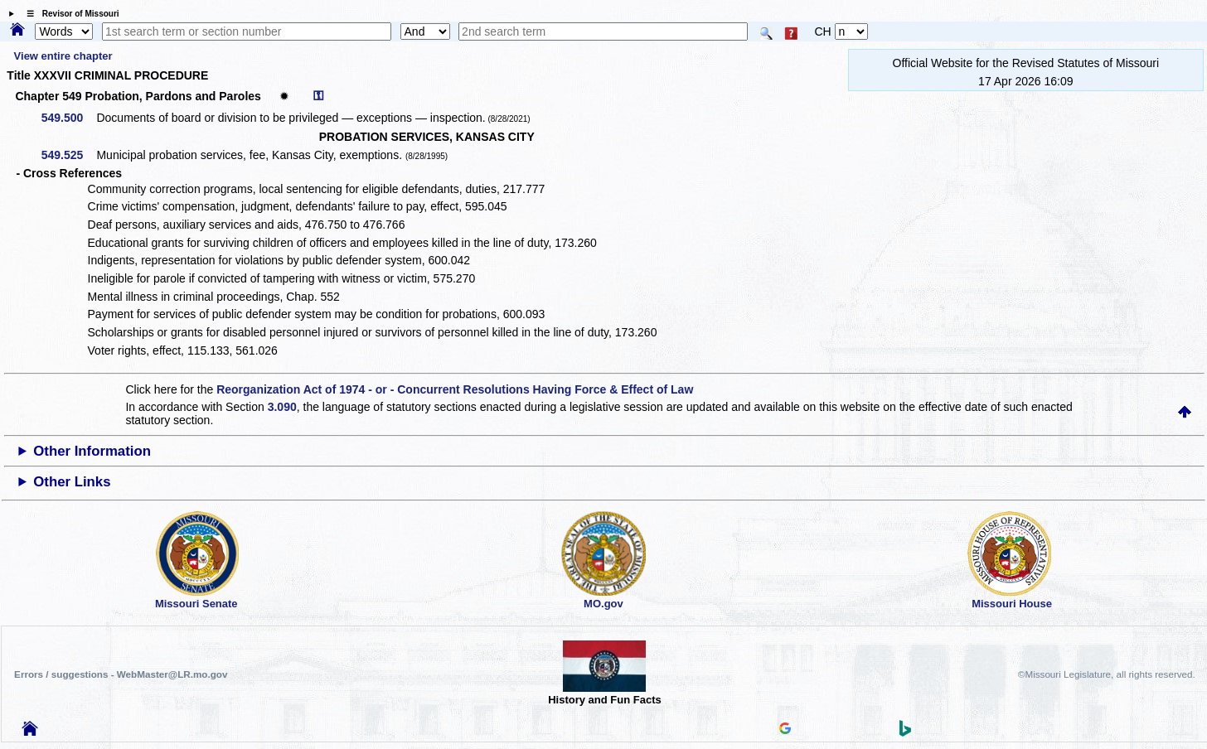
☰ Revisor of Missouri (68, 13)
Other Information (92, 451)
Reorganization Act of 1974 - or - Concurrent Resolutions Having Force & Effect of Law (454, 389)
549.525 (68, 155)
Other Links (71, 482)
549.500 (68, 117)
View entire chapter (63, 56)
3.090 (282, 406)
